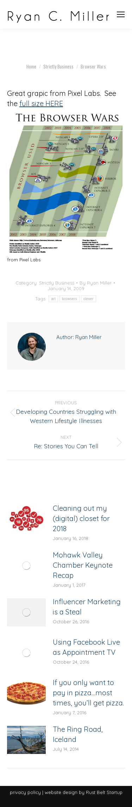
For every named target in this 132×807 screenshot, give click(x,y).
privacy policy (25, 792)
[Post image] (26, 519)
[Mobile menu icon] (121, 14)
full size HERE (41, 103)
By (96, 283)
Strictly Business (56, 283)
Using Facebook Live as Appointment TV (86, 647)
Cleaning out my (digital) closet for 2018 (81, 518)
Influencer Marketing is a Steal (87, 606)
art (53, 299)
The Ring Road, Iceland (78, 734)
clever (88, 299)
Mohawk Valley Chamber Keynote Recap (83, 565)
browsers (69, 299)
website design (61, 792)
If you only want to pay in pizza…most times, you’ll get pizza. (88, 692)
